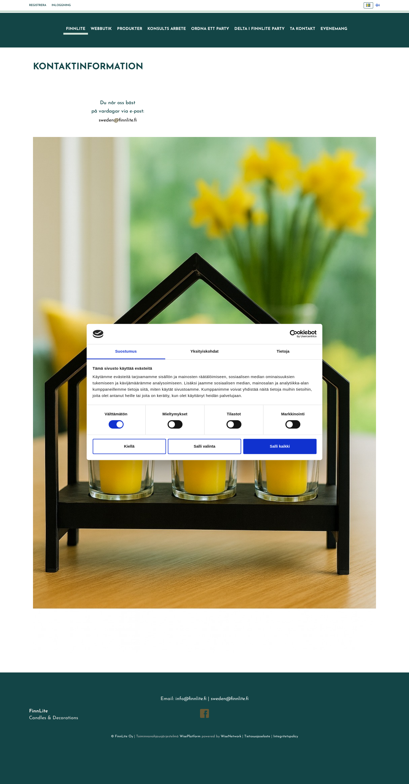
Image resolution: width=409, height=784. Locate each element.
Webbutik (101, 29)
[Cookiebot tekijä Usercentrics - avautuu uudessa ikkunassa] (294, 334)
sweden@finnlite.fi (229, 698)
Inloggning (61, 5)
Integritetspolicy (285, 736)
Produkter (129, 29)
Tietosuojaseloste (257, 736)
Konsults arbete (166, 29)
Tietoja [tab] (283, 351)
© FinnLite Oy (122, 736)
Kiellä (129, 446)
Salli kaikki (280, 446)
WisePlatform (190, 736)
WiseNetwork (231, 736)
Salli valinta (204, 446)
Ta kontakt (302, 29)
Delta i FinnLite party (259, 29)
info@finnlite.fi (190, 698)
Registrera (37, 5)
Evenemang (333, 29)
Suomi (379, 5)
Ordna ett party (210, 29)
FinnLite (75, 29)
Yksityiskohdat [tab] (204, 351)
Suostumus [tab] (126, 351)
